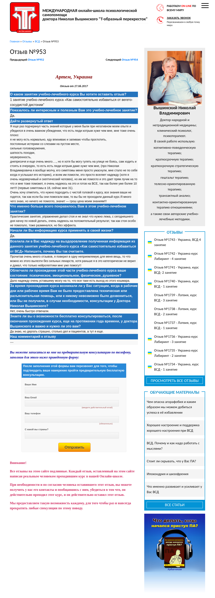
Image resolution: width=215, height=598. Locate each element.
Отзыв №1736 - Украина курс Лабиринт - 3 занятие (176, 339)
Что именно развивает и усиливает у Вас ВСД (174, 489)
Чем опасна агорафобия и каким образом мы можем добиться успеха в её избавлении (171, 407)
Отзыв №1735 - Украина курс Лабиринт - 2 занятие (176, 353)
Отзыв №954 (130, 59)
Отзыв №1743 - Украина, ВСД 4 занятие (177, 242)
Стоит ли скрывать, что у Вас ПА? (171, 461)
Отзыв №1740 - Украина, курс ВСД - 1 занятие (176, 284)
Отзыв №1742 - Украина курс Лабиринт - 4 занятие (176, 256)
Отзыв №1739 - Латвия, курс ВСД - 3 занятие (175, 298)
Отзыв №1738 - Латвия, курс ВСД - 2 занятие (175, 312)
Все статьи (175, 504)
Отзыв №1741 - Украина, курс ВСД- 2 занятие (176, 270)
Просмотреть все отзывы (175, 380)
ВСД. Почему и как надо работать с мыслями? (173, 446)
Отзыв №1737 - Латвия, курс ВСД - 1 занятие (175, 325)
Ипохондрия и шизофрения (167, 474)
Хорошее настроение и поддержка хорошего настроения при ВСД (173, 428)
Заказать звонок (179, 18)
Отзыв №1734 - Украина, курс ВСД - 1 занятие (176, 367)
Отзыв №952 (36, 59)
